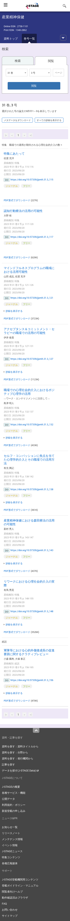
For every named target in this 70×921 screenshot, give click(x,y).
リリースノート (11, 833)
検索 (18, 61)
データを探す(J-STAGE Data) (20, 770)
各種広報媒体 (10, 863)
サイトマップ (10, 915)
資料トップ (11, 38)
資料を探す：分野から (15, 752)
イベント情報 (10, 845)
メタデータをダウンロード (17, 120)
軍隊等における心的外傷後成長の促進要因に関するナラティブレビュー (29, 652)
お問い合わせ (10, 909)
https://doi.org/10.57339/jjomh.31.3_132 (31, 424)
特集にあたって (14, 153)
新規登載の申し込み (13, 811)
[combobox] (16, 72)
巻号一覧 (29, 38)
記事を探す (8, 764)
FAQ (4, 903)
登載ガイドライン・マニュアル (20, 885)
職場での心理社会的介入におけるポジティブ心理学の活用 (29, 392)
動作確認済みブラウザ (15, 897)
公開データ (8, 799)
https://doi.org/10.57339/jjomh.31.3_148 (31, 611)
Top (36, 730)
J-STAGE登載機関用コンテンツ (20, 879)
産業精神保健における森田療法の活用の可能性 (29, 522)
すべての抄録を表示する (49, 120)
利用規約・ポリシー (13, 805)
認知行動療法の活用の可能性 (23, 211)
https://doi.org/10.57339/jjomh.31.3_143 (31, 550)
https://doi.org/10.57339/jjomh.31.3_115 (31, 179)
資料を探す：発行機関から (17, 758)
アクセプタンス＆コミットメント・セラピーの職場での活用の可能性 (29, 331)
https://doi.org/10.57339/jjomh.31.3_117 (31, 236)
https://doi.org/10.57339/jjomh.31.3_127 (31, 358)
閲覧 (51, 61)
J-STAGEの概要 (11, 786)
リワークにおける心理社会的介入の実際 (29, 583)
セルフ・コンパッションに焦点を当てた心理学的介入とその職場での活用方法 (29, 459)
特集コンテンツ (11, 857)
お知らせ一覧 (10, 827)
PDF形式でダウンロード (17, 200)
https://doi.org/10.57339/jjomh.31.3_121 (31, 297)
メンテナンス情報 (12, 839)
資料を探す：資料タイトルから (20, 746)
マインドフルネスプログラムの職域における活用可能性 (29, 270)
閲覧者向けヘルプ (12, 891)
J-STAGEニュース (12, 851)
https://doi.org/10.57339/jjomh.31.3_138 (31, 489)
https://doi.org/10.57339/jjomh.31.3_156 (31, 680)
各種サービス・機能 (13, 792)
